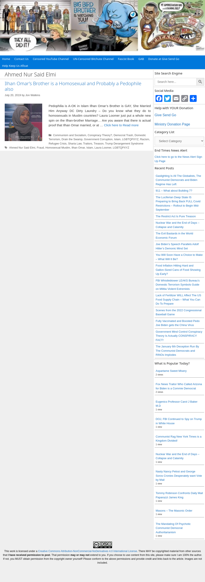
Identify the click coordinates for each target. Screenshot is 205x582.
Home (6, 59)
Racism (144, 139)
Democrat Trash (123, 135)
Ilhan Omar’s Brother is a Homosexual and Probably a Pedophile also (73, 86)
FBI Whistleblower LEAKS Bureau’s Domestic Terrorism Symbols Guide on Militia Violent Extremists (178, 284)
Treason (98, 143)
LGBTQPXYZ (130, 139)
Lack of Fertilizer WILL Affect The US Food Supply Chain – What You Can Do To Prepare (178, 299)
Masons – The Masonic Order (174, 510)
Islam (117, 139)
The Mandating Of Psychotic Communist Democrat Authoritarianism (173, 528)
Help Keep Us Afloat (15, 66)
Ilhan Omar (78, 147)
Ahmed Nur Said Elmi (22, 147)
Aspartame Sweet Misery (171, 370)
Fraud (40, 147)
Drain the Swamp (71, 139)
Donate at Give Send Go (163, 59)
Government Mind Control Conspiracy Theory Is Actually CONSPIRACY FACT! (179, 336)
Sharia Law (75, 143)
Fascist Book (126, 59)
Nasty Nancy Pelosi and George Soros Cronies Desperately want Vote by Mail (179, 475)
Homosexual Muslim (57, 147)
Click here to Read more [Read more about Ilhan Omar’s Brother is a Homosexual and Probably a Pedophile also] (121, 125)
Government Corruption (98, 139)
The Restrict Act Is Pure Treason (176, 216)
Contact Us (21, 59)
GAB (141, 59)
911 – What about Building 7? (174, 190)
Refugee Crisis (58, 143)
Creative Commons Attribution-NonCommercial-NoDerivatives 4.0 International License (87, 551)
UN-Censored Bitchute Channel (93, 59)
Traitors (87, 143)
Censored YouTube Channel (51, 59)
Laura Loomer (102, 147)
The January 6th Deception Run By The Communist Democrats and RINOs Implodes (177, 350)
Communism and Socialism (69, 135)
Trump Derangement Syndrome (124, 143)
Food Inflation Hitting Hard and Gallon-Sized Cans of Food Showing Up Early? (178, 269)
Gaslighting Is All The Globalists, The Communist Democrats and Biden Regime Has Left (178, 180)
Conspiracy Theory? (100, 135)
